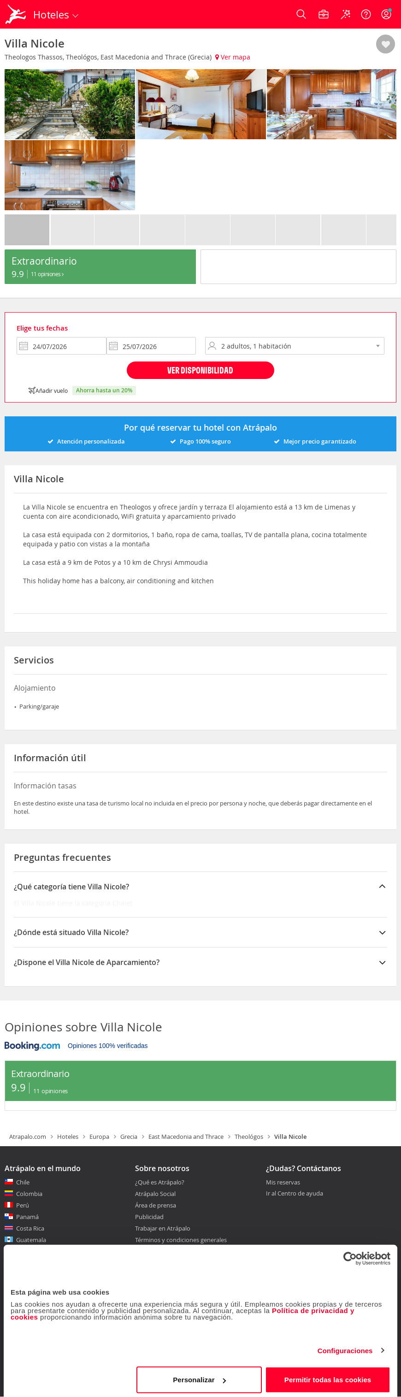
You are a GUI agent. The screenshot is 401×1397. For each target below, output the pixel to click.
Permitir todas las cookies (328, 1376)
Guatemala (31, 1240)
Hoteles (67, 1136)
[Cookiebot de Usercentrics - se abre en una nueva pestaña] (350, 1255)
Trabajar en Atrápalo (162, 1228)
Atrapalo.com (27, 1136)
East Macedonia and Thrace (186, 1136)
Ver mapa (232, 57)
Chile (22, 1182)
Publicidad (149, 1217)
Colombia (29, 1194)
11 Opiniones (47, 274)
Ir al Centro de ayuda (294, 1193)
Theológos (249, 1136)
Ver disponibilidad (200, 370)
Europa (99, 1136)
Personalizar (199, 1376)
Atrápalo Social (155, 1194)
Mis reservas (283, 1182)
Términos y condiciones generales (181, 1240)
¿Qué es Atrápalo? (159, 1182)
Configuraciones (345, 1347)
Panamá (27, 1217)
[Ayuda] (366, 14)
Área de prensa (155, 1205)
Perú (22, 1205)
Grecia (128, 1136)
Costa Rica (30, 1228)
